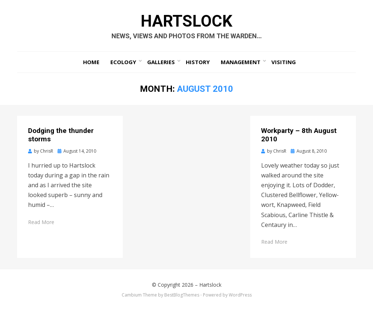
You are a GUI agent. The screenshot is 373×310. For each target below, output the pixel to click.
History (198, 62)
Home (91, 62)
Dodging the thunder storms (61, 134)
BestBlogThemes (181, 295)
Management (240, 62)
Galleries (161, 62)
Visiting (283, 62)
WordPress (240, 295)
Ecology (123, 62)
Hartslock (186, 21)
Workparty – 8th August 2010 (299, 134)
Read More (41, 222)
